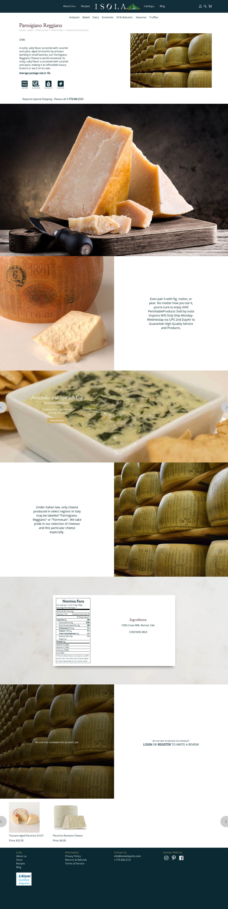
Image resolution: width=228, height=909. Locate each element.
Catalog (149, 6)
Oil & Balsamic (124, 17)
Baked (86, 17)
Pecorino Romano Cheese (68, 835)
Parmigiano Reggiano (77, 30)
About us (21, 856)
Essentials (107, 17)
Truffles (153, 17)
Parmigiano (57, 30)
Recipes (85, 6)
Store (19, 859)
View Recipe (57, 420)
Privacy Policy (73, 856)
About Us (69, 6)
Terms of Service (74, 863)
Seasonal (141, 17)
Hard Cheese (42, 30)
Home (22, 30)
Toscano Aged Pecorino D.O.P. (26, 835)
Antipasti (74, 17)
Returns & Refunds (76, 859)
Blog (162, 6)
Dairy (96, 17)
